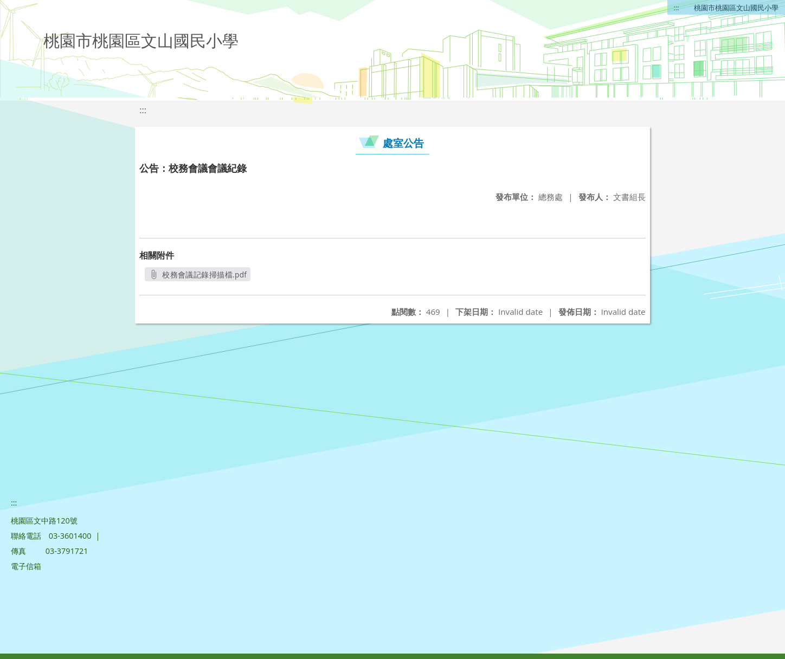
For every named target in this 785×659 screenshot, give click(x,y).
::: (676, 7)
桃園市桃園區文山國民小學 (736, 7)
